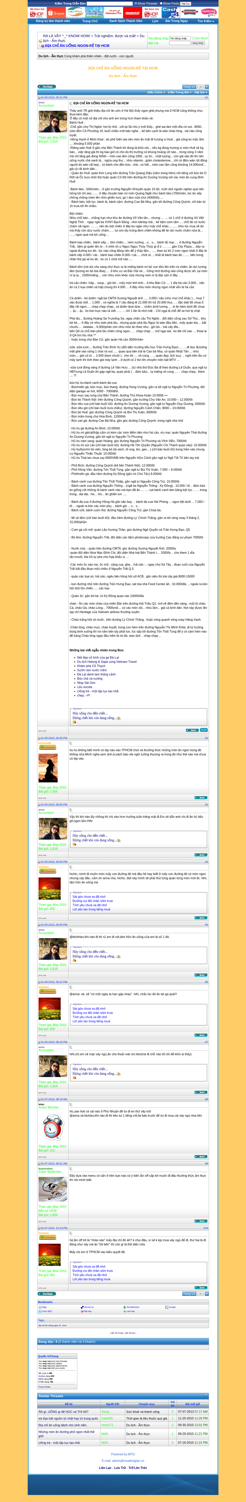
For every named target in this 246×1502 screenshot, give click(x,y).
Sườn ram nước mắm (92, 670)
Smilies (42, 1376)
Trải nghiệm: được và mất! (115, 36)
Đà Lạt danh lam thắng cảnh (96, 674)
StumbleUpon (133, 1307)
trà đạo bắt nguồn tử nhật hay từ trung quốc (68, 1418)
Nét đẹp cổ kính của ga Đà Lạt (98, 657)
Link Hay (131, 1311)
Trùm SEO (47, 1311)
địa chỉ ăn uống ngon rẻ (50, 1325)
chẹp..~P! (83, 695)
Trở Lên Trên (138, 1467)
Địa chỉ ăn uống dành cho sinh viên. (63, 1425)
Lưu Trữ (120, 1467)
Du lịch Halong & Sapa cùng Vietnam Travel (107, 661)
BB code (43, 1373)
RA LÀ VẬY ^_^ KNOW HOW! (66, 36)
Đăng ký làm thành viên (53, 21)
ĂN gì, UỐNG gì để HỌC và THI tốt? (64, 1411)
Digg (44, 1307)
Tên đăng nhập (158, 38)
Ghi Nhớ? (200, 38)
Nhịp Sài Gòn (86, 682)
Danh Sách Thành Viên (125, 21)
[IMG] (41, 1379)
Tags (41, 1320)
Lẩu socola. (85, 687)
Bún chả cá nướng (89, 678)
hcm (65, 1325)
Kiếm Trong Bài (178, 92)
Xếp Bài (199, 92)
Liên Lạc (105, 1467)
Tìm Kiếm (204, 21)
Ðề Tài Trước (117, 1333)
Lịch (155, 21)
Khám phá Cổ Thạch (91, 666)
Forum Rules (45, 1387)
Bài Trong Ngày (176, 21)
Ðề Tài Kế (130, 1333)
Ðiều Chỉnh (155, 92)
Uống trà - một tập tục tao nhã (98, 691)
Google (172, 1307)
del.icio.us (89, 1307)
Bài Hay (88, 1311)
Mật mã (153, 43)
